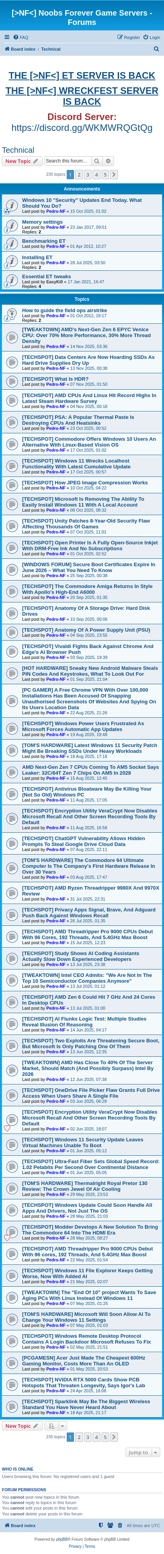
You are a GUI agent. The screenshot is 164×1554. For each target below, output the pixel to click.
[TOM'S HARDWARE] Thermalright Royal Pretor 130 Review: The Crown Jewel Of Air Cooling (84, 1186)
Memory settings (42, 222)
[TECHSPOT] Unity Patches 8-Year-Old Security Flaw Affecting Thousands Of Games (86, 524)
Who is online (17, 1469)
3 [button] (87, 174)
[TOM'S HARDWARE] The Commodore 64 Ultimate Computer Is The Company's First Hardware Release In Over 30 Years (88, 866)
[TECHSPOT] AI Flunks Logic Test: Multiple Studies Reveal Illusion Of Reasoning (84, 1022)
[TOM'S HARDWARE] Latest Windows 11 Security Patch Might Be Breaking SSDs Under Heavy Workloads (89, 748)
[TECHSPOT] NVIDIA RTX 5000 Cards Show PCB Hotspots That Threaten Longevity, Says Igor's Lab (83, 1382)
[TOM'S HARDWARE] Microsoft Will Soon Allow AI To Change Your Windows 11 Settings (86, 1317)
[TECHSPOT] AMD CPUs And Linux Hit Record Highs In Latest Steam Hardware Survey (89, 398)
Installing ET (37, 257)
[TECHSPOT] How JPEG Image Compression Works (85, 483)
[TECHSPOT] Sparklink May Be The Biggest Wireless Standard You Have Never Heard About (86, 1404)
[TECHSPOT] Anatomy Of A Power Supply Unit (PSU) (86, 630)
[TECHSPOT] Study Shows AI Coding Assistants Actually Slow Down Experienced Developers (80, 956)
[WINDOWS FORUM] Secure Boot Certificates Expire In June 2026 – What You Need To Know (88, 567)
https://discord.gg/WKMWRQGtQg (81, 127)
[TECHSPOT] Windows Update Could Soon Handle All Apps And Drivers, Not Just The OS (87, 1208)
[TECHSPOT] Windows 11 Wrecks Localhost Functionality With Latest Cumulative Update (76, 464)
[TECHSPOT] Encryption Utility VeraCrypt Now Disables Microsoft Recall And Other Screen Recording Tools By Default (89, 816)
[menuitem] (20, 37)
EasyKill (54, 281)
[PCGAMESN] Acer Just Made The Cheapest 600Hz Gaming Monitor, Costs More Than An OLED (83, 1361)
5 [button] (105, 174)
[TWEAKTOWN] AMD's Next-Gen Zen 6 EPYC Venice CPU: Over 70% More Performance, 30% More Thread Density (86, 335)
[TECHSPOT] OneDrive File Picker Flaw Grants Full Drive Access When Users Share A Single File (91, 1093)
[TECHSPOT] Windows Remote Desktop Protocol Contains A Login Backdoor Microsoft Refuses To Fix (86, 1339)
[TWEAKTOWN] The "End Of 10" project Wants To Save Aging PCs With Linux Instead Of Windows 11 (89, 1295)
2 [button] (79, 174)
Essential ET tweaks (46, 276)
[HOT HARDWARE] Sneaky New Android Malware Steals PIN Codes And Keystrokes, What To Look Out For (90, 671)
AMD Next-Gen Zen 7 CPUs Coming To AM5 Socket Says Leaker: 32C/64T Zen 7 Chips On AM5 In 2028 (90, 770)
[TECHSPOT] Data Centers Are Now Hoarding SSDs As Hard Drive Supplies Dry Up (88, 360)
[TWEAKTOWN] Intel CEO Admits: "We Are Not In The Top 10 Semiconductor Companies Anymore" (87, 978)
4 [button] (96, 174)
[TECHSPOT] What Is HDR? (55, 379)
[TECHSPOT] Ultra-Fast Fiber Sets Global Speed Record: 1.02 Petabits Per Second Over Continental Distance (91, 1164)
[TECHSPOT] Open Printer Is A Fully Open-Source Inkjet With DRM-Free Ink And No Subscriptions (90, 545)
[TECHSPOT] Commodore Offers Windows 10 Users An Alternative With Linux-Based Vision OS (89, 442)
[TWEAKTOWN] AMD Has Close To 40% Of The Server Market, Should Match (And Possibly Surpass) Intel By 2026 (88, 1068)
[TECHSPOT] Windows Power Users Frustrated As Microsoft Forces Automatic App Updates (83, 726)
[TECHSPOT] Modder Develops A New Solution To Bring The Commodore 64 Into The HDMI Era (90, 1230)
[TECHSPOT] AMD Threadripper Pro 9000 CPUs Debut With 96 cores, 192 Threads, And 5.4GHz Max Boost (87, 1251)
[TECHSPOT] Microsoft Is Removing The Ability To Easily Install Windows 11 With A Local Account (83, 502)
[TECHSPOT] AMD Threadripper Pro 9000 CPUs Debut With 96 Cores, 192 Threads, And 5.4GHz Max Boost (87, 934)
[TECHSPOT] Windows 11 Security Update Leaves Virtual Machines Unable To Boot (82, 1142)
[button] (114, 174)
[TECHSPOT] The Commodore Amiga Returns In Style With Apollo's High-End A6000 (87, 589)
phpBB (62, 1539)
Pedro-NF (56, 211)
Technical (18, 150)
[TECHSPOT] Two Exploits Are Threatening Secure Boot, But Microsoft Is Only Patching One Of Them (90, 1043)
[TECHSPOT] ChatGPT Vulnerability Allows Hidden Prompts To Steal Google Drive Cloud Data (83, 841)
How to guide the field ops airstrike (64, 310)
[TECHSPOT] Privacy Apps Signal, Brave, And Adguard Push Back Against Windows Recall (88, 912)
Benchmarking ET (44, 241)
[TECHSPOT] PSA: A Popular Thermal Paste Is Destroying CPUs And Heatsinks (78, 420)
